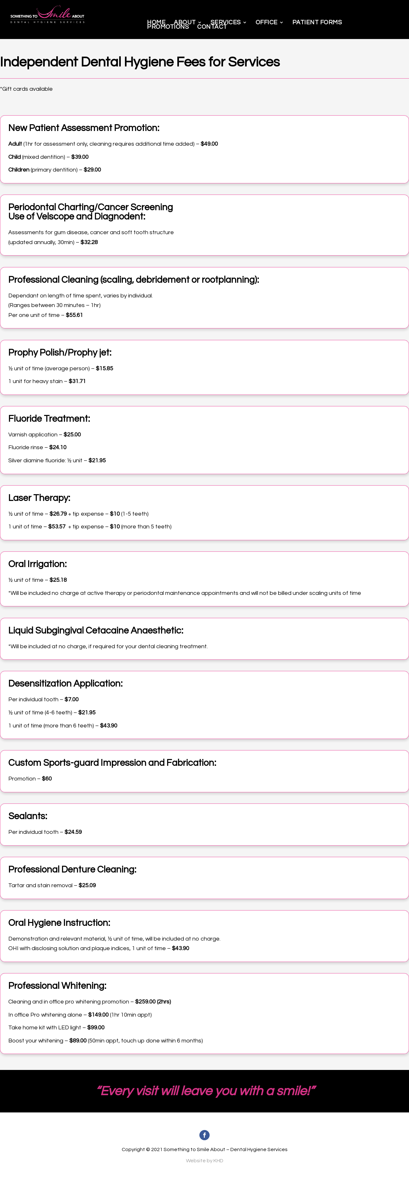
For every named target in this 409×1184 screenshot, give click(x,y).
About (185, 22)
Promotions (168, 27)
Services (226, 22)
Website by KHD (204, 1160)
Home (156, 22)
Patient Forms (317, 22)
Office (267, 22)
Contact (212, 27)
